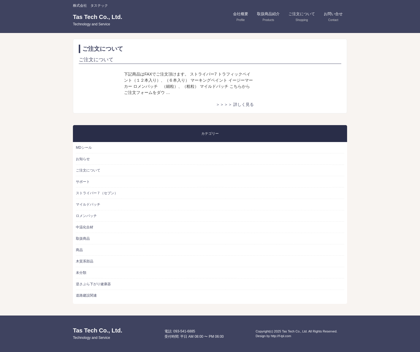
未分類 (81, 273)
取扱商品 (83, 239)
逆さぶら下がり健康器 (93, 284)
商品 (79, 250)
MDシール (84, 148)
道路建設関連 (86, 295)
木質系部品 (84, 261)
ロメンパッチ (86, 216)
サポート (83, 182)
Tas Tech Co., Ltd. (97, 20)
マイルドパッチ (88, 204)
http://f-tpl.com (281, 336)
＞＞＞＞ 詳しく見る (235, 104)
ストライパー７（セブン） (97, 193)
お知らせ (83, 159)
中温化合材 (84, 227)
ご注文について (96, 59)
